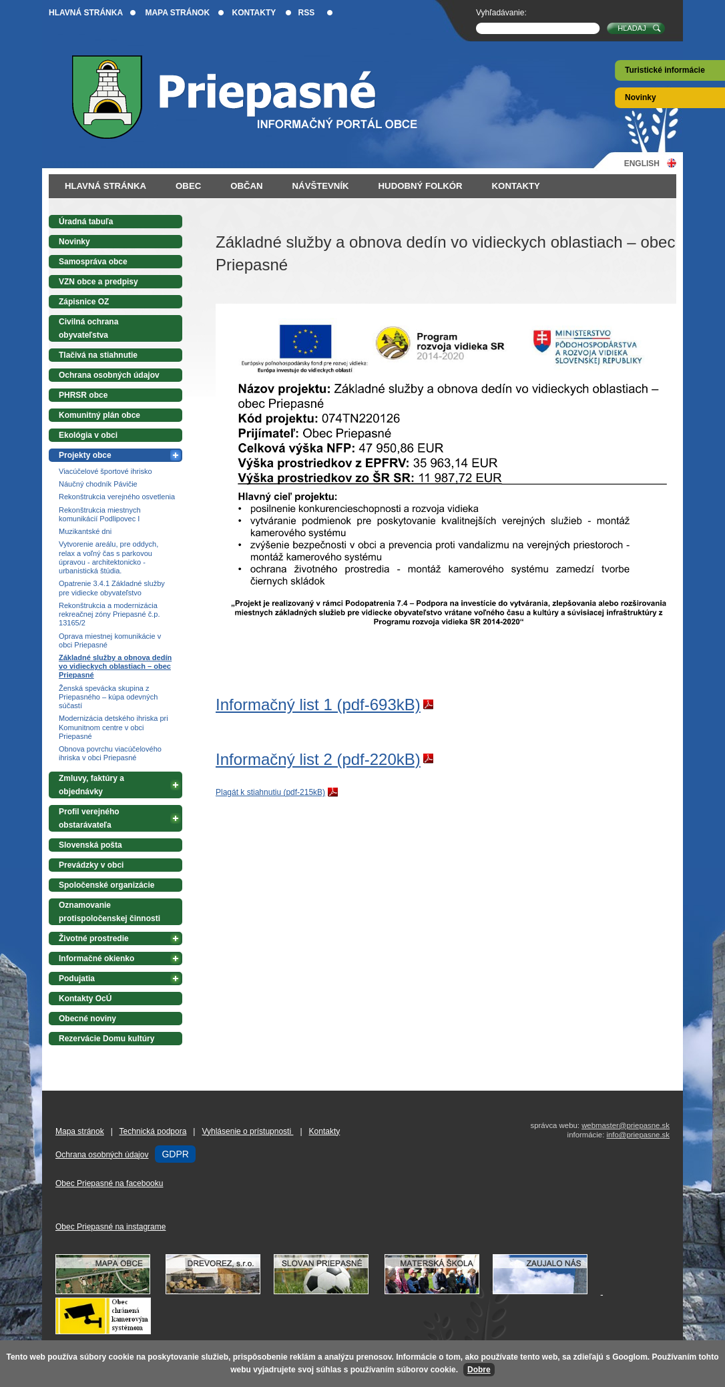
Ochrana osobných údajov (109, 375)
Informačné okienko (96, 958)
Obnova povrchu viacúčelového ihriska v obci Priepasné (110, 753)
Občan (246, 186)
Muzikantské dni (85, 531)
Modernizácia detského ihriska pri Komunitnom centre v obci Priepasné (113, 727)
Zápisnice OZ (84, 301)
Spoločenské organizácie (106, 885)
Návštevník (320, 186)
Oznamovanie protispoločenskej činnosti (109, 911)
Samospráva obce (93, 261)
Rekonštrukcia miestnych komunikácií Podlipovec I (100, 514)
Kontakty (254, 12)
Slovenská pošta (90, 845)
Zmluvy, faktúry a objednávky (91, 785)
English (642, 163)
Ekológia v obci (88, 435)
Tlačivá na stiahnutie (98, 355)
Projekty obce (85, 455)
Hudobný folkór (421, 186)
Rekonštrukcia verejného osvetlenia (117, 497)
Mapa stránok (177, 12)
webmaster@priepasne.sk (625, 1125)
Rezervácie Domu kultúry (106, 1038)
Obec (188, 186)
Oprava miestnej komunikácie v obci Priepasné (110, 640)
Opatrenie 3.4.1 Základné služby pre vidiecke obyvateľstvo (112, 587)
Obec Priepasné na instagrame (110, 1226)
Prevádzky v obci (91, 865)
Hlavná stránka (86, 12)
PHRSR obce (83, 395)
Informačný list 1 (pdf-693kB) (318, 705)
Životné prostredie (94, 938)
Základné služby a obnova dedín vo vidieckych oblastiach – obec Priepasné (115, 666)
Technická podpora (153, 1131)
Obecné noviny (87, 1018)
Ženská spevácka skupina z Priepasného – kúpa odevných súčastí (108, 697)
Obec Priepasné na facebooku (109, 1183)
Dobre (479, 1369)
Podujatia (77, 978)
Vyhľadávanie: (501, 12)
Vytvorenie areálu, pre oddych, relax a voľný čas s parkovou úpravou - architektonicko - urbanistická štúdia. (108, 557)
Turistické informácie (665, 70)
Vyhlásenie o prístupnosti (247, 1131)
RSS (306, 12)
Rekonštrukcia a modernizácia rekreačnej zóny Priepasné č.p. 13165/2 (109, 614)
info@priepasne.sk (638, 1135)
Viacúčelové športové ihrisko (105, 471)
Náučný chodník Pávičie (98, 484)
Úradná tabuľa (86, 221)
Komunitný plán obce (99, 415)
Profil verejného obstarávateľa (89, 818)
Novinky (640, 97)
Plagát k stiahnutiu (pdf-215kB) (270, 792)
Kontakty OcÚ (85, 998)
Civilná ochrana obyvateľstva (88, 328)
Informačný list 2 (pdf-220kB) (318, 759)
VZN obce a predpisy (98, 281)
